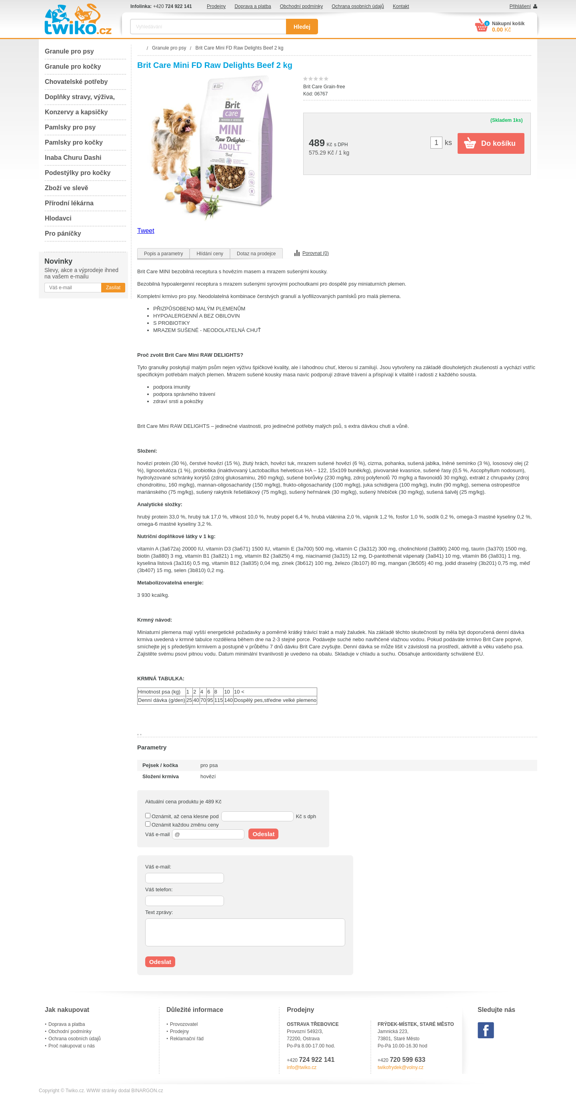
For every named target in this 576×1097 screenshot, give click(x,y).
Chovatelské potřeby (76, 81)
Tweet (145, 230)
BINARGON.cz (147, 1090)
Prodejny (216, 6)
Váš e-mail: (158, 867)
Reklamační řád (187, 1038)
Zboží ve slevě (66, 188)
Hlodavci (58, 218)
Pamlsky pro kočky (74, 142)
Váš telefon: (159, 889)
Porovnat (315, 253)
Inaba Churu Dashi (73, 157)
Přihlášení (520, 6)
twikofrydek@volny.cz (401, 1067)
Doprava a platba (252, 6)
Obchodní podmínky (301, 6)
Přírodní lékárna (69, 203)
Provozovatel (184, 1024)
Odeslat (263, 834)
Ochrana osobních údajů (358, 6)
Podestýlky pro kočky (78, 172)
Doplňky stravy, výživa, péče (80, 99)
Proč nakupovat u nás (71, 1046)
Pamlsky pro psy (70, 127)
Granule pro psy (69, 51)
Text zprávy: (159, 912)
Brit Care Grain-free (324, 86)
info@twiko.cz (301, 1067)
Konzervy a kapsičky (76, 112)
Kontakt (401, 6)
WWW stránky (101, 1090)
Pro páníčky (63, 233)
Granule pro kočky (73, 66)
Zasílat (113, 287)
